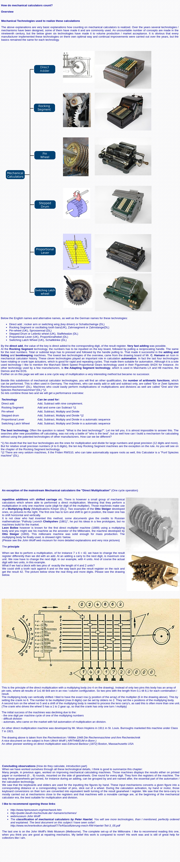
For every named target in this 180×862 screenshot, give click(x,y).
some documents (76, 518)
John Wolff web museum (37, 540)
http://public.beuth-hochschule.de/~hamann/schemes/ (43, 813)
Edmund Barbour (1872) (83, 743)
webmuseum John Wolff (25, 816)
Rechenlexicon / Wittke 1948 (94, 737)
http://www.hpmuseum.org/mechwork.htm (36, 809)
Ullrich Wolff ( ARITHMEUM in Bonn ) (73, 740)
